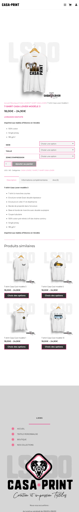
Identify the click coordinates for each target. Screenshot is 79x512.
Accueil (7, 103)
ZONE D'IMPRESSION (15, 157)
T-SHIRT (34, 170)
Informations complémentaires (34, 180)
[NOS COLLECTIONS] (14, 445)
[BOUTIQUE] (14, 439)
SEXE (8, 145)
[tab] (11, 179)
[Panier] (70, 5)
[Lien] (10, 5)
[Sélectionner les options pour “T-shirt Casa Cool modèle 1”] (16, 347)
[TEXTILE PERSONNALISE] (14, 434)
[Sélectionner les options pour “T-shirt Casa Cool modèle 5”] (54, 295)
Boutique (14, 103)
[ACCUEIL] (14, 428)
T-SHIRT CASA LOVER (38, 103)
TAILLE (9, 151)
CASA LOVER (24, 103)
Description (11, 180)
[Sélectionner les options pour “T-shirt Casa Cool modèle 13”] (54, 347)
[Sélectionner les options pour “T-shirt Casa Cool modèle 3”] (16, 295)
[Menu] (65, 5)
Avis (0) (56, 180)
